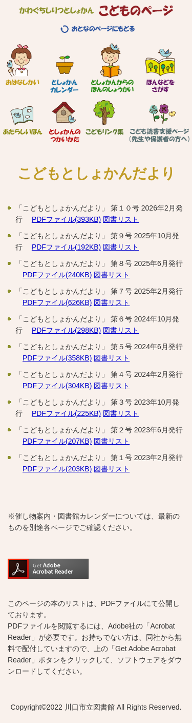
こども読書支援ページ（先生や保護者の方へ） (159, 118)
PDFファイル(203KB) (57, 469)
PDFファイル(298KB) (66, 330)
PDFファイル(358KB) (57, 358)
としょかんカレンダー (64, 68)
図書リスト (121, 219)
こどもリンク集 (105, 118)
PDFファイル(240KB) (57, 275)
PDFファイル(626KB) (57, 302)
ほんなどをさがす (160, 68)
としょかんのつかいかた (65, 118)
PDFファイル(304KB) (57, 386)
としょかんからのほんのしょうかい (112, 68)
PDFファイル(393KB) (66, 219)
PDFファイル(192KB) (66, 247)
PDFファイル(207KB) (57, 441)
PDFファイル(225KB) (66, 413)
